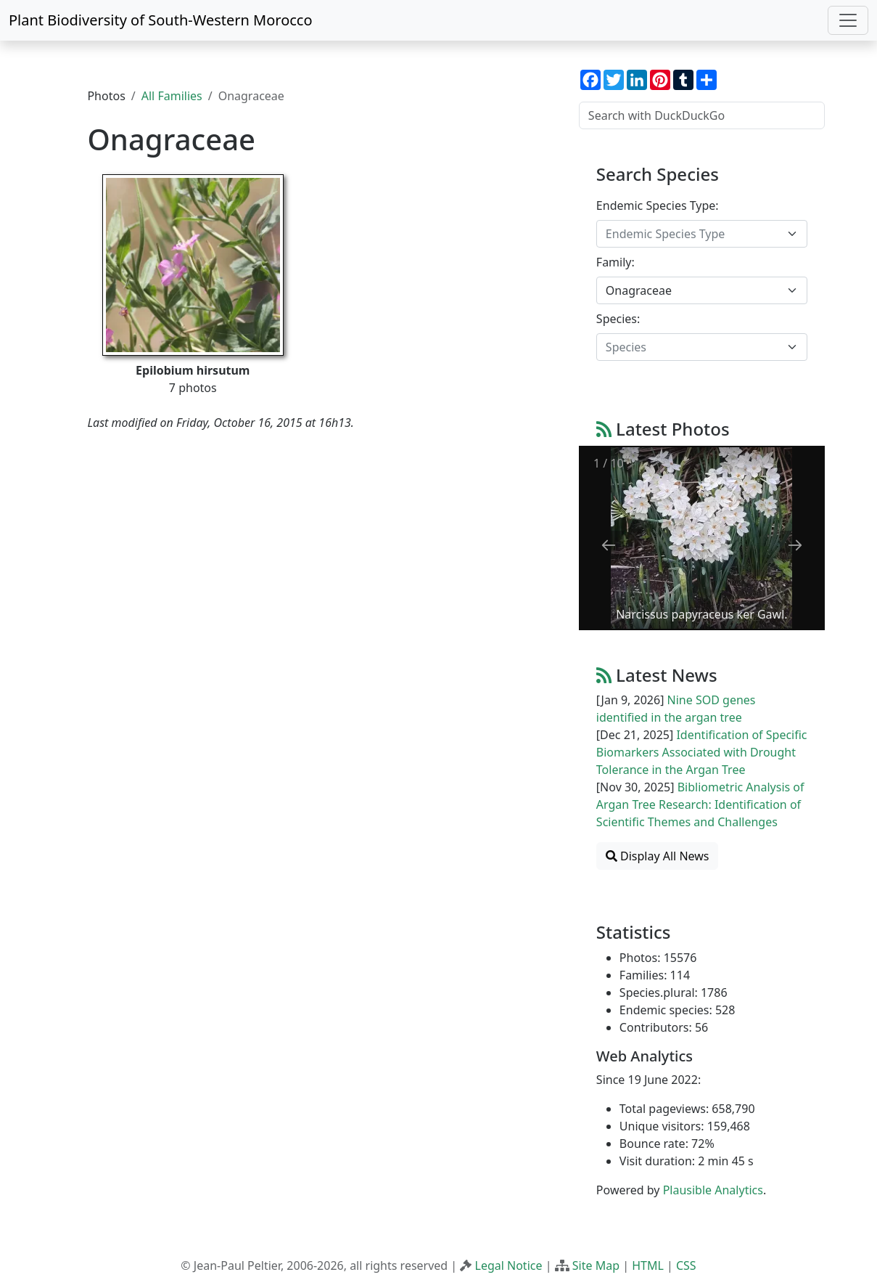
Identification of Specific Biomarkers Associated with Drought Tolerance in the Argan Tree (701, 752)
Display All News (657, 856)
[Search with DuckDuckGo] (702, 115)
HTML (648, 1265)
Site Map (595, 1265)
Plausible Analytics (713, 1190)
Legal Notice (509, 1265)
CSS (686, 1265)
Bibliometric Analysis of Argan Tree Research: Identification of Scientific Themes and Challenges (700, 804)
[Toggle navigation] (848, 20)
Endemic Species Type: (657, 205)
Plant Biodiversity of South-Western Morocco (161, 20)
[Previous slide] (608, 545)
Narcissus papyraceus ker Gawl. (701, 614)
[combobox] (701, 234)
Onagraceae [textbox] (639, 290)
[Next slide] (795, 545)
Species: (618, 319)
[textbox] (693, 233)
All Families (171, 96)
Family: (615, 262)
